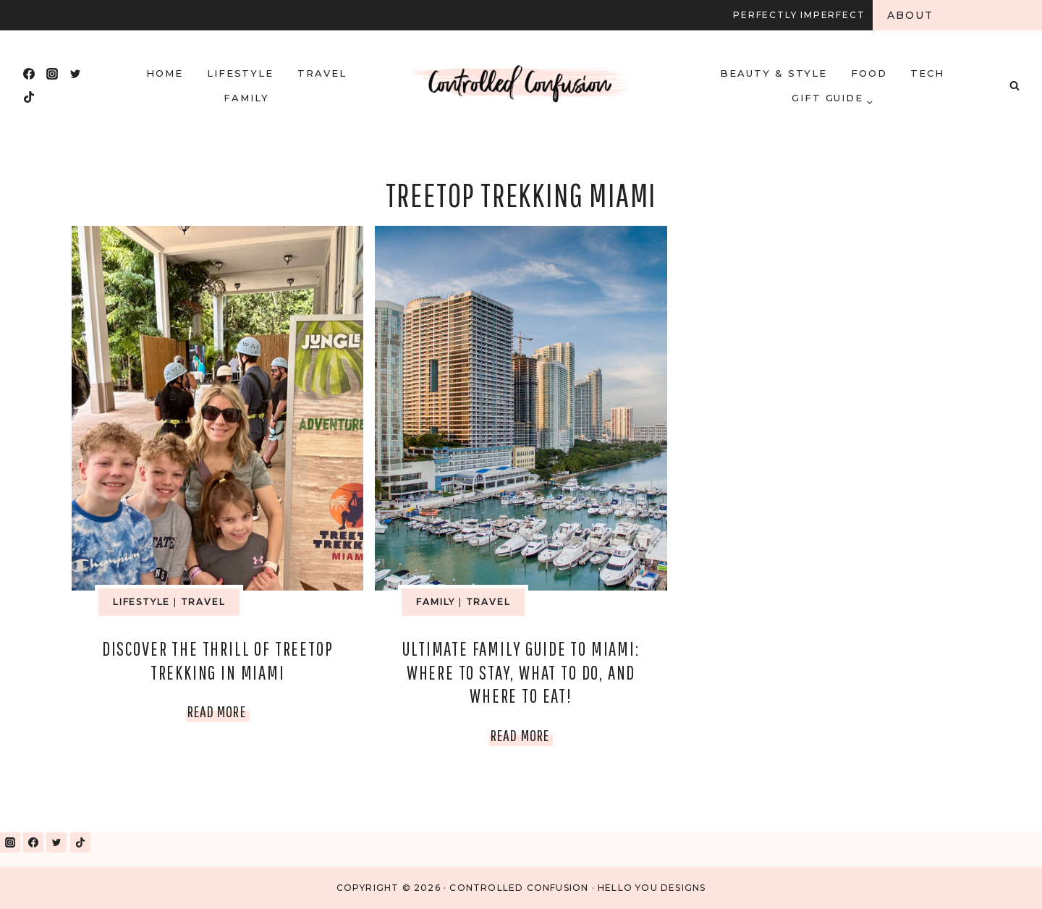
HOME (164, 73)
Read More (218, 711)
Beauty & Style (773, 73)
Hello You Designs (652, 887)
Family (246, 97)
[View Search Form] (1014, 85)
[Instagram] (52, 73)
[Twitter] (75, 73)
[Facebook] (29, 73)
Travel (322, 73)
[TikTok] (29, 97)
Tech (927, 73)
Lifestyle (240, 73)
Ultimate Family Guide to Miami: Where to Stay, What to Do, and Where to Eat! (520, 672)
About (910, 15)
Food (869, 73)
